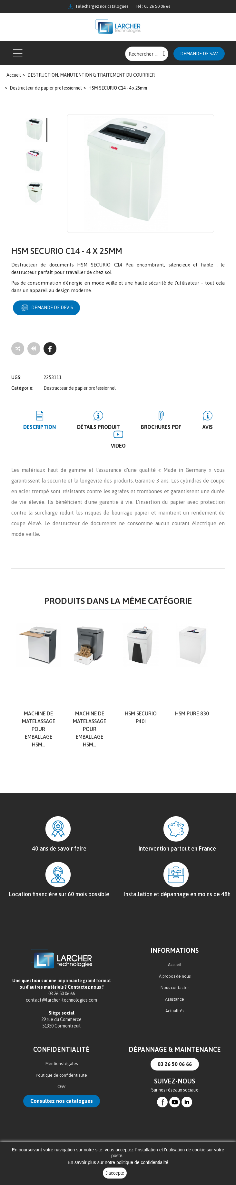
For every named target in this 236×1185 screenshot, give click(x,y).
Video (118, 445)
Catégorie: (22, 387)
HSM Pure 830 (192, 713)
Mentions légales (61, 1063)
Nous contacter (175, 987)
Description (40, 426)
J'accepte (114, 1173)
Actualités (174, 1010)
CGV (61, 1086)
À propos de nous (175, 975)
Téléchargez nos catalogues (98, 6)
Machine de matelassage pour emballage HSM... (38, 728)
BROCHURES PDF (161, 426)
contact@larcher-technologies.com (61, 999)
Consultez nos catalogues (61, 1100)
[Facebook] (50, 348)
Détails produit (98, 426)
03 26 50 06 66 (175, 1064)
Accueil (175, 964)
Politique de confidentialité (61, 1074)
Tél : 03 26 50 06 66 (153, 6)
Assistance (174, 998)
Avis (207, 426)
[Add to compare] (17, 348)
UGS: (16, 377)
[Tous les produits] (33, 348)
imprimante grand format (84, 980)
